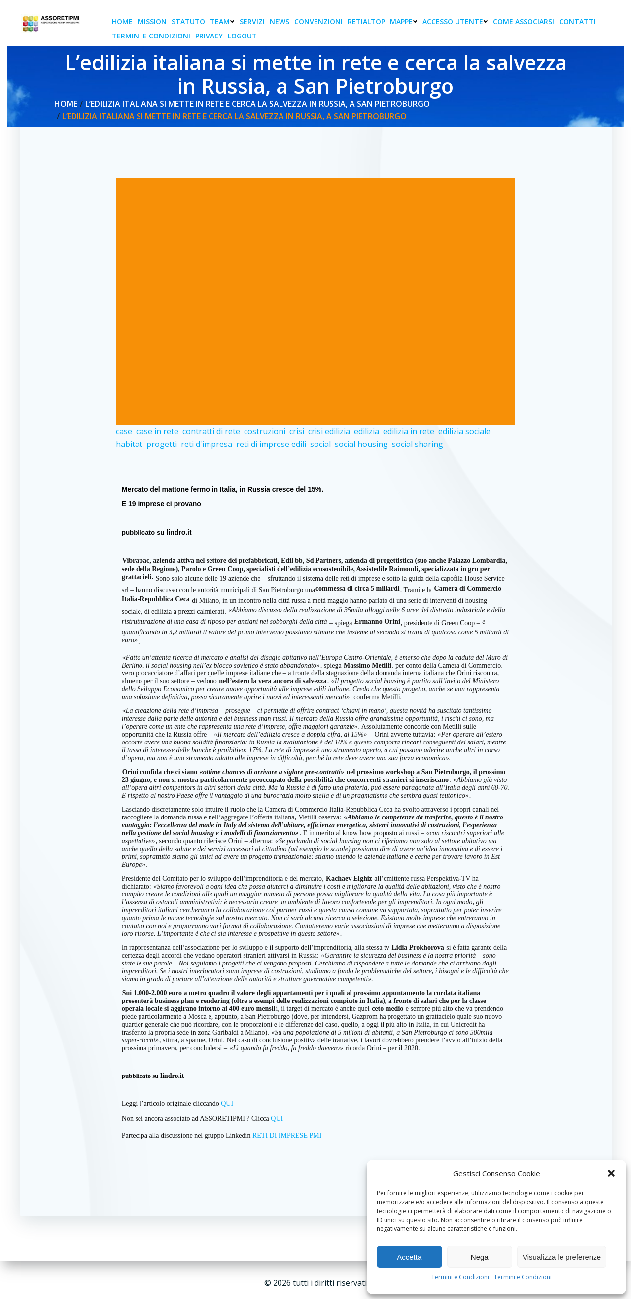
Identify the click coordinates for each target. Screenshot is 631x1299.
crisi (296, 432)
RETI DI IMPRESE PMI (286, 1137)
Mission (153, 22)
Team (223, 22)
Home (123, 22)
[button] (611, 1173)
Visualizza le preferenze (562, 1257)
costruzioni (264, 432)
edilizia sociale (464, 432)
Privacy (210, 36)
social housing (361, 445)
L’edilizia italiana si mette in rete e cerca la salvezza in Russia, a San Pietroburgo (258, 104)
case (124, 432)
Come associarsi (524, 22)
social (320, 445)
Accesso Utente (456, 22)
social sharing (417, 445)
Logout (243, 36)
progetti (161, 445)
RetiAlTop (367, 22)
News (280, 22)
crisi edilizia (329, 432)
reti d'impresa (206, 445)
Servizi (253, 22)
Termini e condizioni (152, 36)
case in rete (157, 432)
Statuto (189, 22)
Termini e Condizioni (460, 1277)
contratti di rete (211, 432)
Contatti (578, 22)
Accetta (409, 1257)
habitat (129, 445)
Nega (480, 1257)
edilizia (366, 432)
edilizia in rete (408, 432)
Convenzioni (319, 22)
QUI (227, 1105)
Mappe (405, 22)
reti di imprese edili (271, 445)
